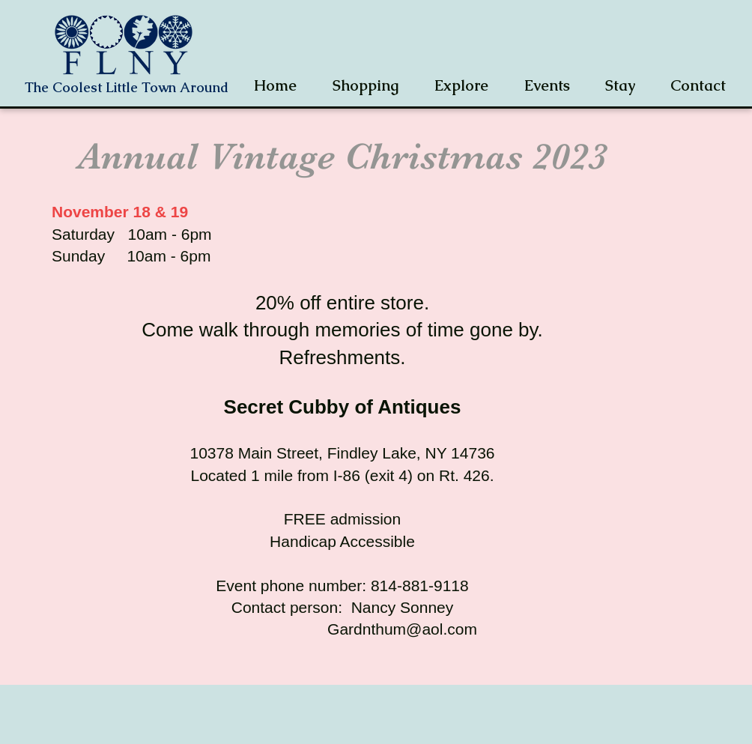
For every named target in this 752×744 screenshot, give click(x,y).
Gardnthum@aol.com (402, 629)
